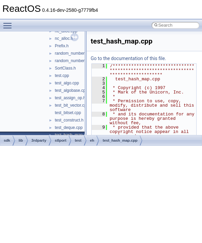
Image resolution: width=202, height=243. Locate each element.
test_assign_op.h (70, 98)
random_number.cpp (73, 53)
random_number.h (71, 60)
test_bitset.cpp (68, 112)
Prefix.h (62, 46)
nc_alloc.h (64, 38)
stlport (60, 140)
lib (21, 140)
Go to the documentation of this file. (128, 58)
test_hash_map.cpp (120, 140)
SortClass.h (65, 68)
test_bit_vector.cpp (72, 105)
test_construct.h (69, 120)
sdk (7, 140)
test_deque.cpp (69, 127)
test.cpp (62, 75)
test (78, 140)
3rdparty (38, 140)
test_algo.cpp (67, 83)
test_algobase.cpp (71, 90)
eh (92, 140)
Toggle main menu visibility (9, 22)
